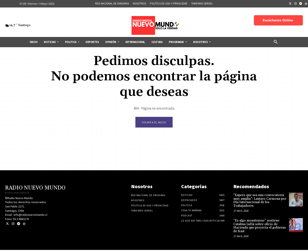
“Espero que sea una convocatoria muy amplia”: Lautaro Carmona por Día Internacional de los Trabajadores (259, 201)
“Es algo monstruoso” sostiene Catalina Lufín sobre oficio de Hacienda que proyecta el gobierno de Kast (259, 227)
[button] (276, 42)
